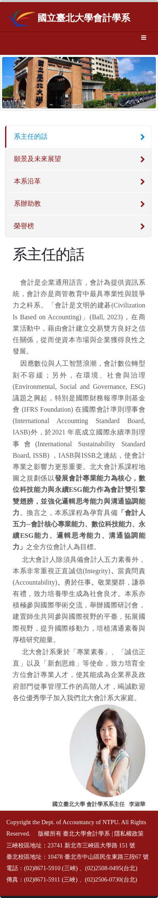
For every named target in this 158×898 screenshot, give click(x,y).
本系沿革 (27, 181)
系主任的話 (31, 136)
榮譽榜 (24, 225)
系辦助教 (27, 203)
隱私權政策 (129, 834)
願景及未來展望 (37, 158)
